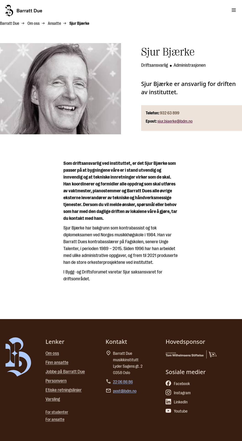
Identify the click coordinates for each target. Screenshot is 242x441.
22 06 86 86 (123, 382)
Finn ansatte (57, 362)
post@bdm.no (125, 391)
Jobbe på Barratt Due (65, 371)
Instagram (178, 393)
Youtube (177, 411)
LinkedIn (177, 402)
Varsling (53, 399)
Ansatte (54, 23)
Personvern (56, 380)
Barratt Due (9, 23)
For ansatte (55, 419)
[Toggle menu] (234, 10)
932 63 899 (169, 113)
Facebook (178, 383)
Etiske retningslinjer (64, 390)
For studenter (57, 412)
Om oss (33, 23)
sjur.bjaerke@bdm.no (175, 121)
